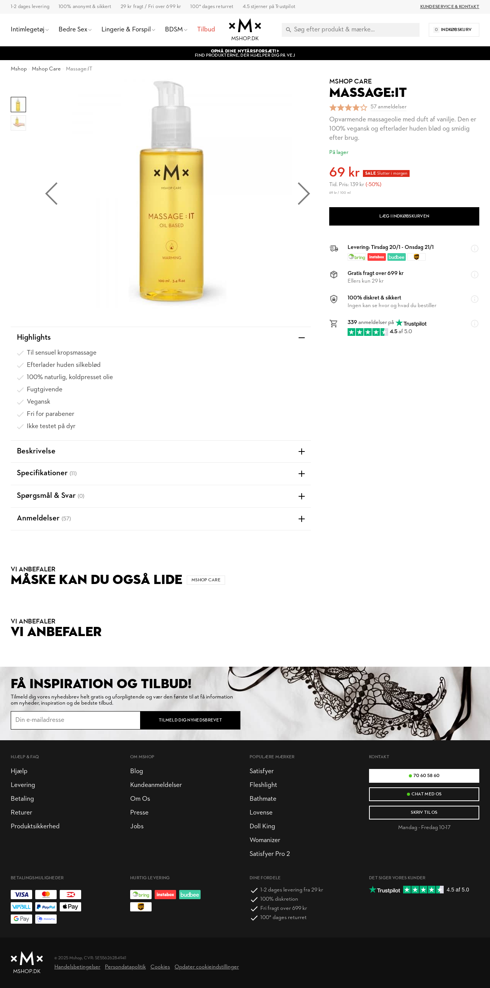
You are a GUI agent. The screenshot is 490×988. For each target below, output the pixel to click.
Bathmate (263, 799)
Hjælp (19, 771)
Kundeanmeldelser (156, 785)
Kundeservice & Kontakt (449, 7)
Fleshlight (263, 785)
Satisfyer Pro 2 (270, 854)
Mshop (19, 69)
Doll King (262, 826)
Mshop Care (46, 69)
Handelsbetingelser (77, 967)
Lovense (261, 813)
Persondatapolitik (125, 967)
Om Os (140, 799)
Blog (136, 771)
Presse (139, 813)
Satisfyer (262, 771)
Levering (23, 785)
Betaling (22, 799)
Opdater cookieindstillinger (207, 967)
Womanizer (265, 840)
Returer (21, 813)
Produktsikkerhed (35, 826)
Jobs (137, 826)
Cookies (160, 967)
